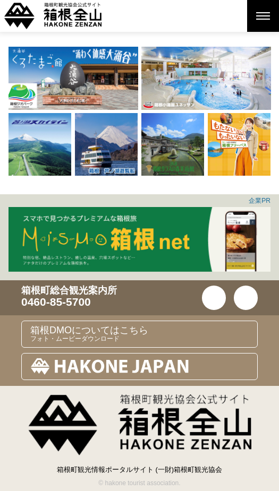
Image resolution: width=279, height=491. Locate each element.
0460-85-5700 (56, 302)
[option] (73, 78)
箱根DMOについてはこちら (143, 334)
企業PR (259, 200)
